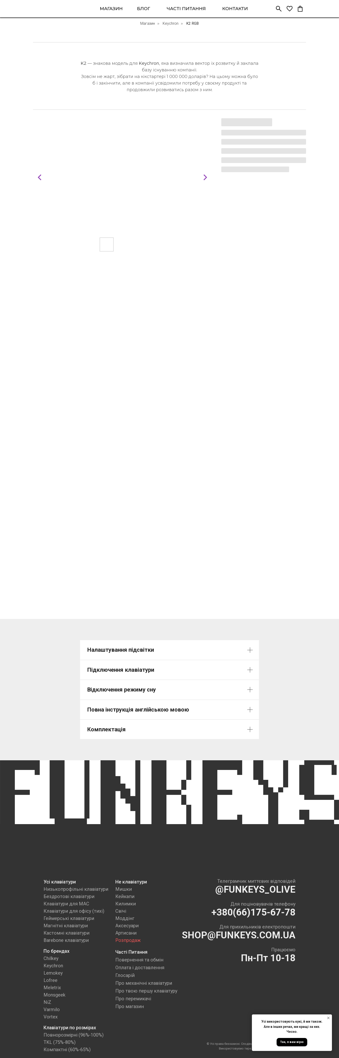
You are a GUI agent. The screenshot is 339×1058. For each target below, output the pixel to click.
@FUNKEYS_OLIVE (255, 889)
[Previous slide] (39, 177)
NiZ (47, 1002)
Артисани (126, 933)
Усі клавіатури (60, 882)
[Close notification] (328, 1018)
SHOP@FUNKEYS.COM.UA (238, 935)
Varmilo (52, 1009)
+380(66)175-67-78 (253, 912)
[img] (54, 8)
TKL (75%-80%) (60, 1042)
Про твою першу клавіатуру (146, 991)
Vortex (51, 1017)
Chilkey (51, 958)
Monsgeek (54, 995)
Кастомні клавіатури (66, 933)
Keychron (170, 23)
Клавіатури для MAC (66, 904)
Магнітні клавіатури (66, 925)
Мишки (123, 889)
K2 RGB (192, 23)
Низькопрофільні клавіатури (76, 889)
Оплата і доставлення (139, 967)
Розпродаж (128, 940)
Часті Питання (131, 952)
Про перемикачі (133, 998)
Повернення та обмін (139, 960)
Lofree (50, 980)
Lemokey (53, 973)
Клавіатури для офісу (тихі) (74, 911)
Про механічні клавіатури (143, 983)
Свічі (120, 911)
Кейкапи (124, 896)
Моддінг (124, 918)
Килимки (125, 904)
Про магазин (129, 1006)
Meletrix (52, 987)
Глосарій (125, 975)
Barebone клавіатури (66, 940)
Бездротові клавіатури (69, 896)
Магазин (147, 23)
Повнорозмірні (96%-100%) (74, 1035)
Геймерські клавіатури (69, 918)
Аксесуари (127, 925)
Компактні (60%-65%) (67, 1049)
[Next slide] (205, 177)
